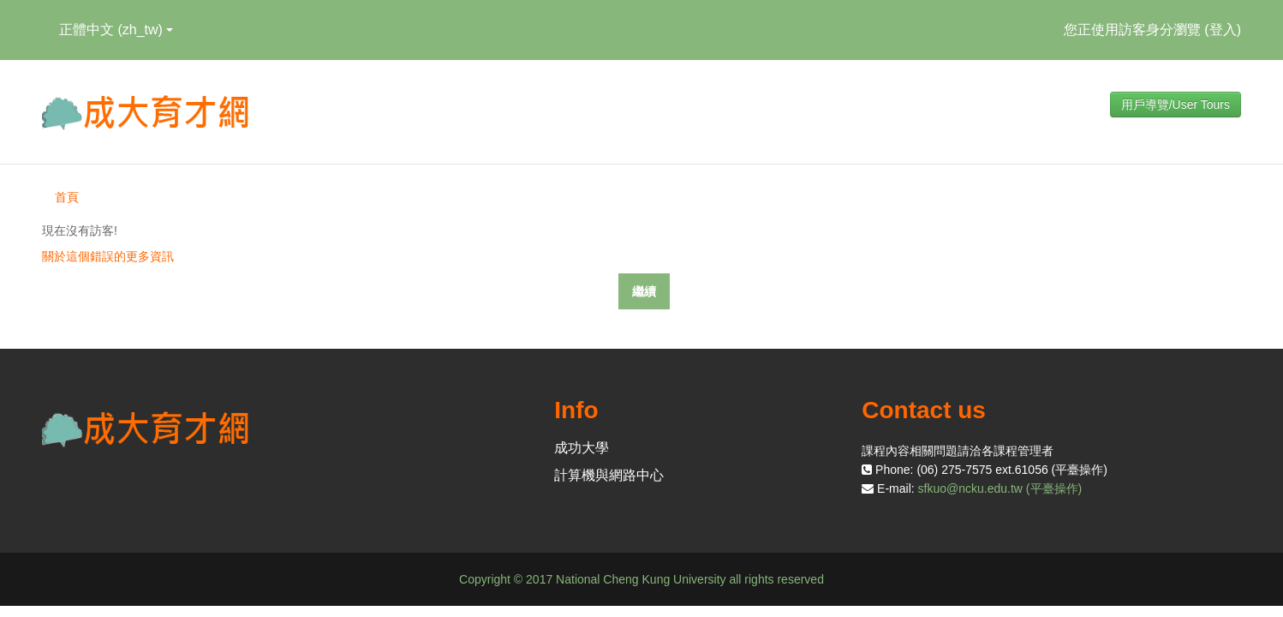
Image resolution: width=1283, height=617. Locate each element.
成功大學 (581, 447)
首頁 (67, 197)
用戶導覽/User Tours (1175, 104)
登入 (1223, 29)
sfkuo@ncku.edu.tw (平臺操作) (1000, 488)
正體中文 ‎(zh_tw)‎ (116, 29)
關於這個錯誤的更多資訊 (108, 256)
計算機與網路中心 (609, 475)
